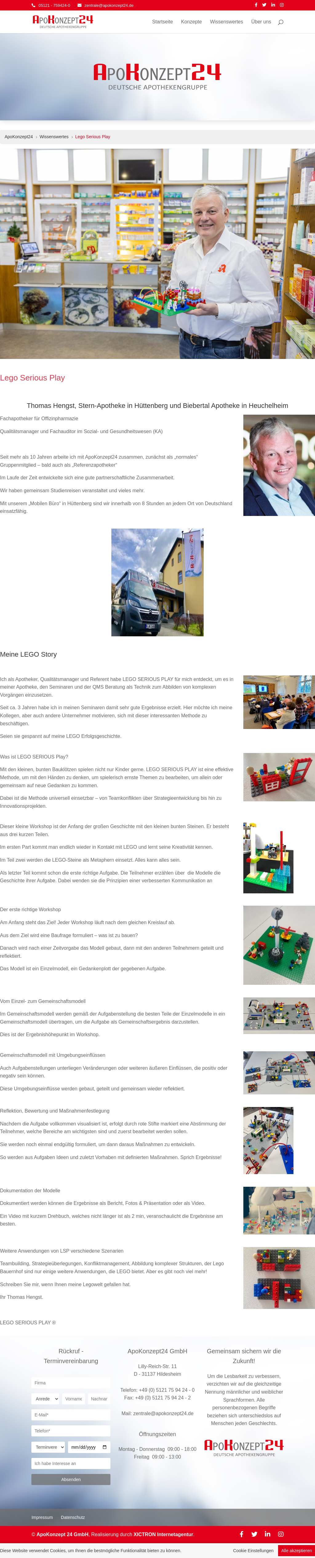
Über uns (261, 22)
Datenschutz (73, 1517)
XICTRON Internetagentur (163, 1534)
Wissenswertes (226, 22)
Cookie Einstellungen (253, 1551)
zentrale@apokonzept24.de (163, 1413)
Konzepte (191, 22)
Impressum (42, 1517)
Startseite (162, 22)
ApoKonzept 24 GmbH (63, 1534)
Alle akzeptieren (296, 1551)
